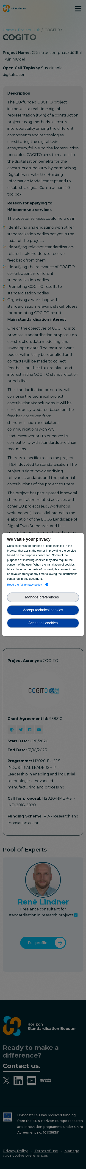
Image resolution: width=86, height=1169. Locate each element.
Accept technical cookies (43, 610)
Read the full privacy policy (25, 584)
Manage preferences (43, 597)
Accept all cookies (43, 623)
